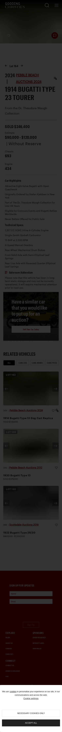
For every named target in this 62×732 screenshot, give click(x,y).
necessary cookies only (31, 713)
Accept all (31, 723)
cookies (13, 691)
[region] (31, 708)
